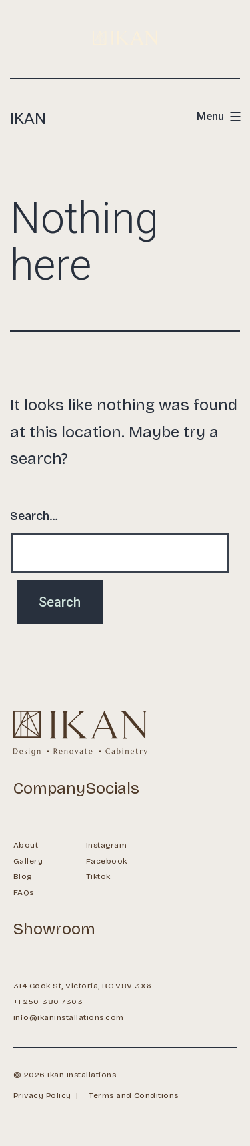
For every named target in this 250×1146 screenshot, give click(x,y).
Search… (34, 516)
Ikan (28, 118)
